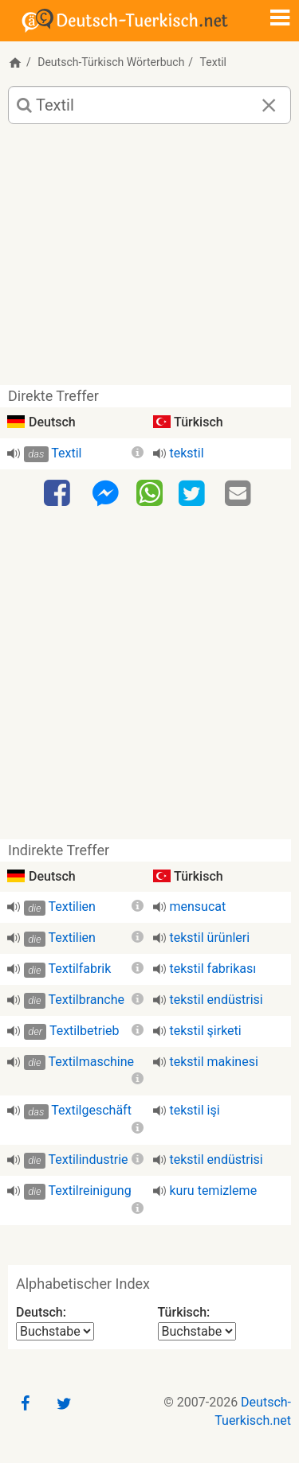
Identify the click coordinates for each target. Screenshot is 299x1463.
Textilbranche (86, 999)
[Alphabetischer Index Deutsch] (55, 1331)
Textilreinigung (89, 1190)
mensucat (198, 906)
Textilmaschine (91, 1061)
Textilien (71, 906)
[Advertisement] (149, 260)
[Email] (240, 494)
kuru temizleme (214, 1190)
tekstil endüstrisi (216, 999)
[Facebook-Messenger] (105, 494)
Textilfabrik (79, 968)
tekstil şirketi (206, 1030)
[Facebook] (59, 494)
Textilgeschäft (91, 1110)
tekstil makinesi (214, 1061)
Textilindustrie (88, 1159)
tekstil (187, 453)
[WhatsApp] (149, 492)
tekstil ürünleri (210, 937)
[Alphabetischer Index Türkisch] (197, 1331)
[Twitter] (194, 494)
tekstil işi (195, 1110)
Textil (66, 453)
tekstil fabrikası (213, 968)
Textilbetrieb (84, 1030)
